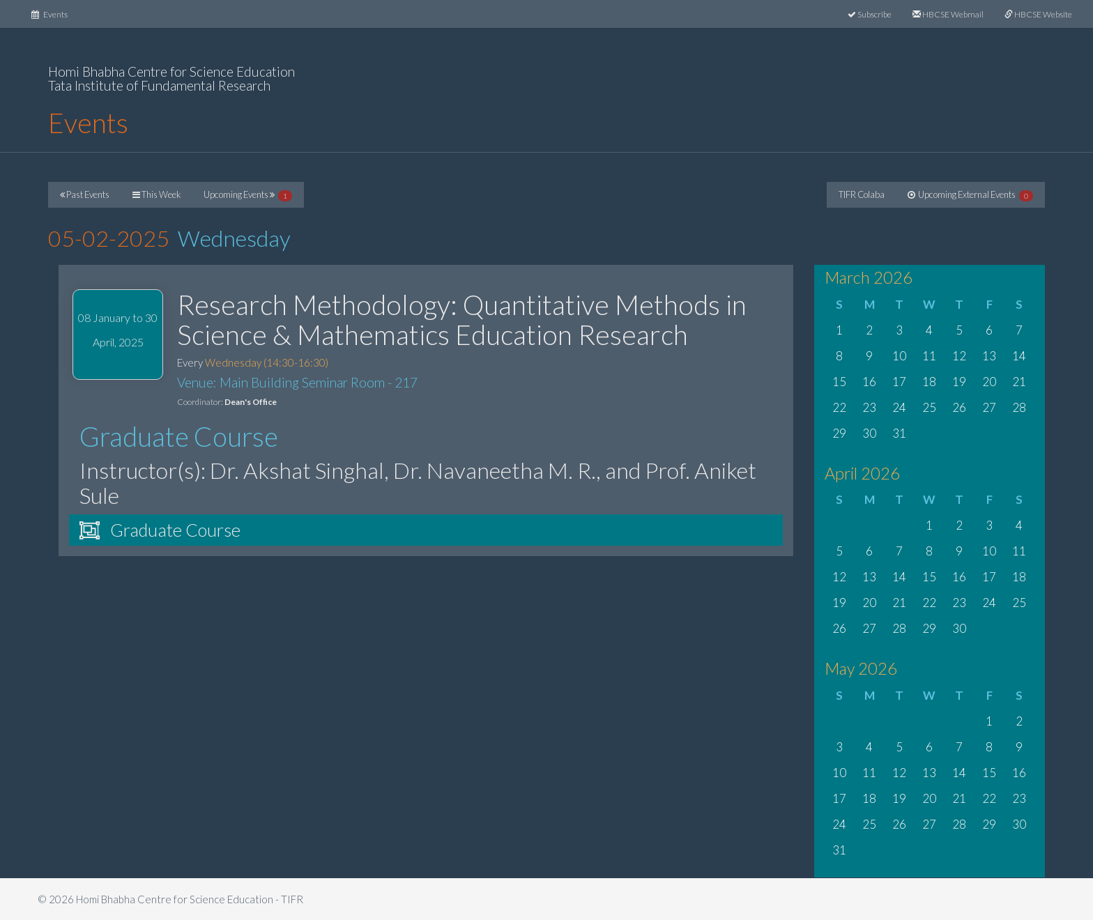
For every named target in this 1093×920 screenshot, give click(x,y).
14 (1019, 355)
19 (959, 381)
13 (989, 355)
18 (929, 381)
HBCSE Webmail (948, 14)
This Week (156, 194)
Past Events (84, 194)
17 (899, 381)
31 (899, 433)
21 (1019, 381)
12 (959, 355)
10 (899, 355)
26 (959, 407)
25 (929, 407)
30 (869, 433)
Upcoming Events (248, 195)
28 (1019, 407)
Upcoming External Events (970, 195)
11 (929, 355)
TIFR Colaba (862, 194)
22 (839, 407)
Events (54, 13)
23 (869, 407)
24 (899, 407)
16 (869, 381)
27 (989, 407)
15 (839, 381)
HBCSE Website (1038, 14)
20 (989, 381)
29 (839, 433)
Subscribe (870, 14)
